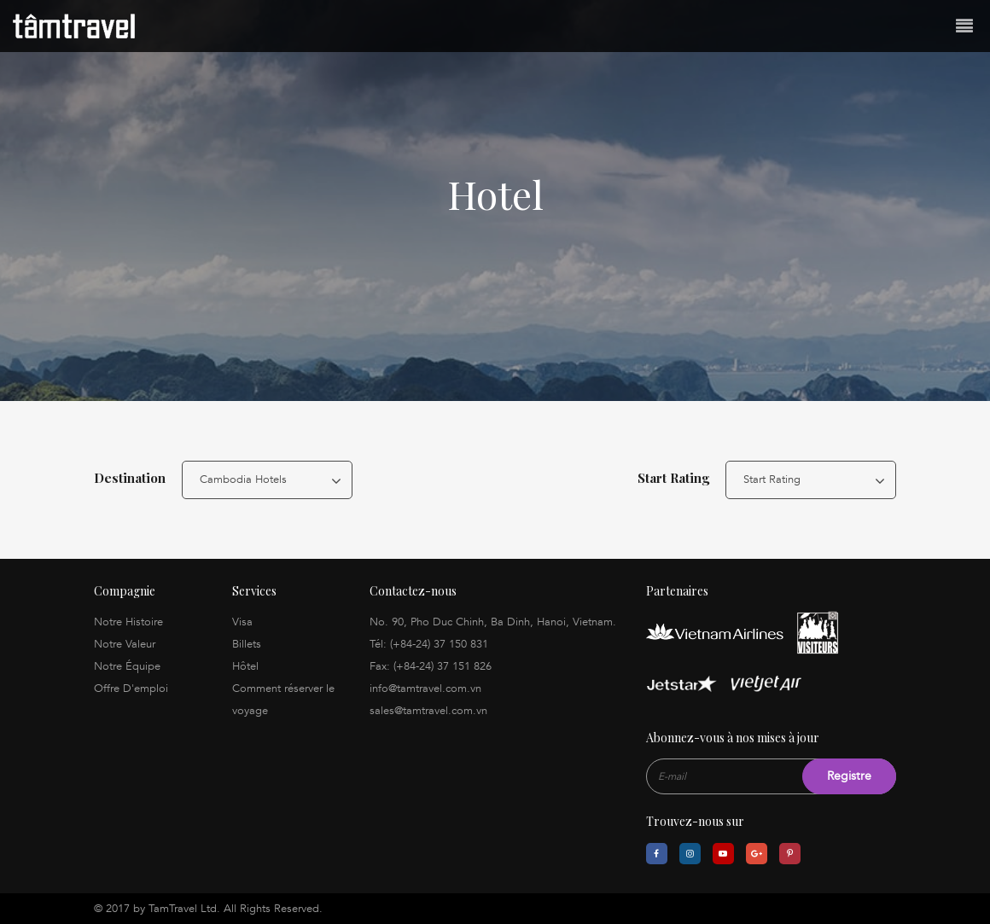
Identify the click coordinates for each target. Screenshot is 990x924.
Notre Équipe (127, 666)
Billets (246, 644)
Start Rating (673, 477)
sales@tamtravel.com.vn (428, 710)
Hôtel (245, 666)
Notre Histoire (128, 622)
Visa (242, 622)
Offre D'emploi (131, 688)
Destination (130, 477)
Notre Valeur (124, 644)
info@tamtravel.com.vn (425, 688)
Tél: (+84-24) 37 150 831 (429, 644)
